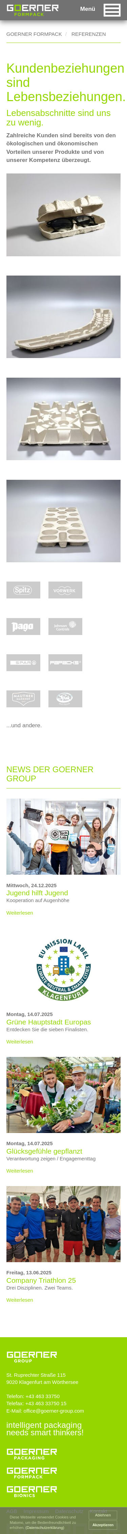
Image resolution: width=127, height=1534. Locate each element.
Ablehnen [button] (103, 1515)
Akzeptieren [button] (102, 1525)
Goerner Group (32, 10)
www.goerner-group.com (31, 1351)
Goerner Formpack (34, 34)
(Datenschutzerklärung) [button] (44, 1528)
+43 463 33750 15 (45, 1403)
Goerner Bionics (31, 1490)
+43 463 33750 (42, 1396)
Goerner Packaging (31, 1452)
